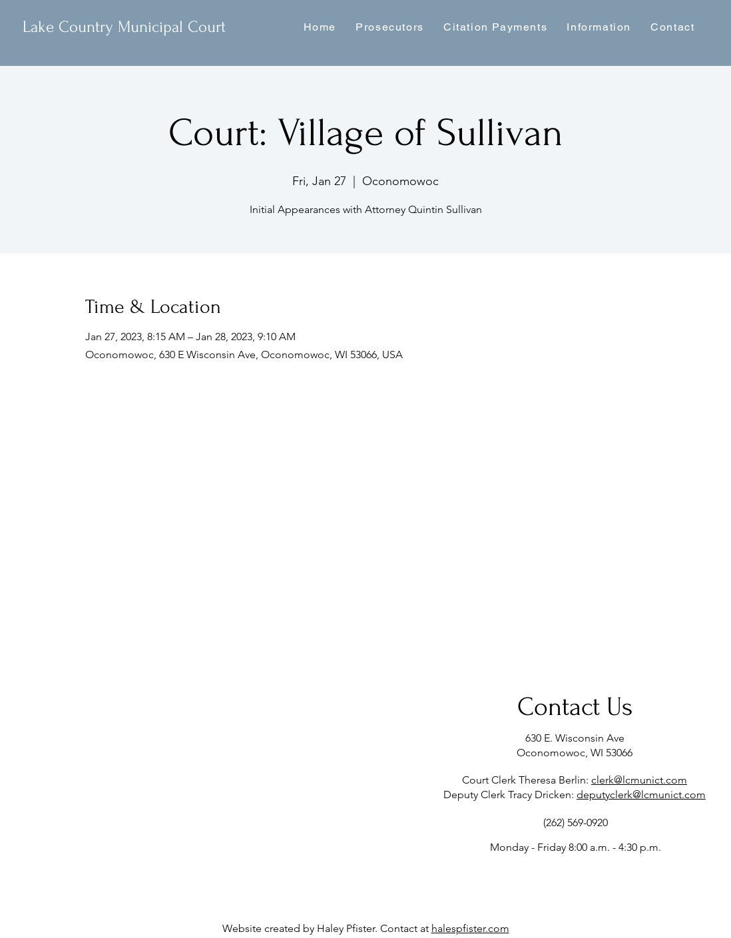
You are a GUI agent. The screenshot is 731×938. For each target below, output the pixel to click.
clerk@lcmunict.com (639, 780)
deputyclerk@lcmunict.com (641, 794)
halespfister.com (470, 928)
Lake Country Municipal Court (124, 27)
